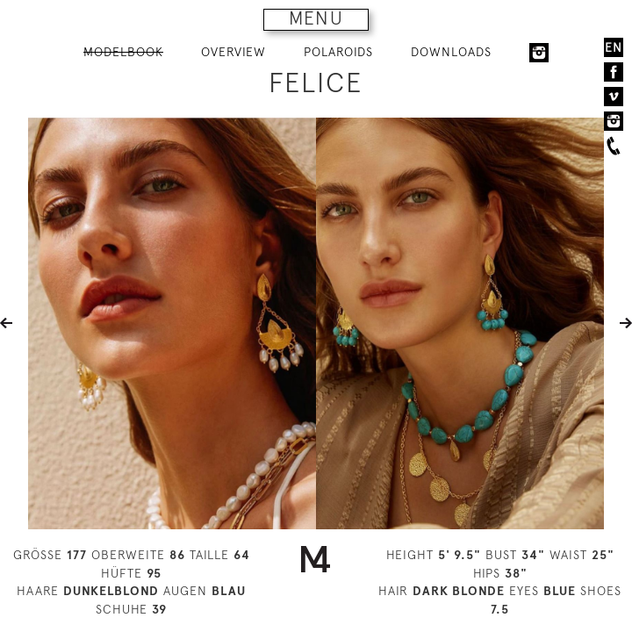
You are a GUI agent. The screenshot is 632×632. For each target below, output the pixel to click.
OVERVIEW (233, 52)
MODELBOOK (123, 52)
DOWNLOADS (451, 52)
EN (613, 47)
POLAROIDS (338, 52)
